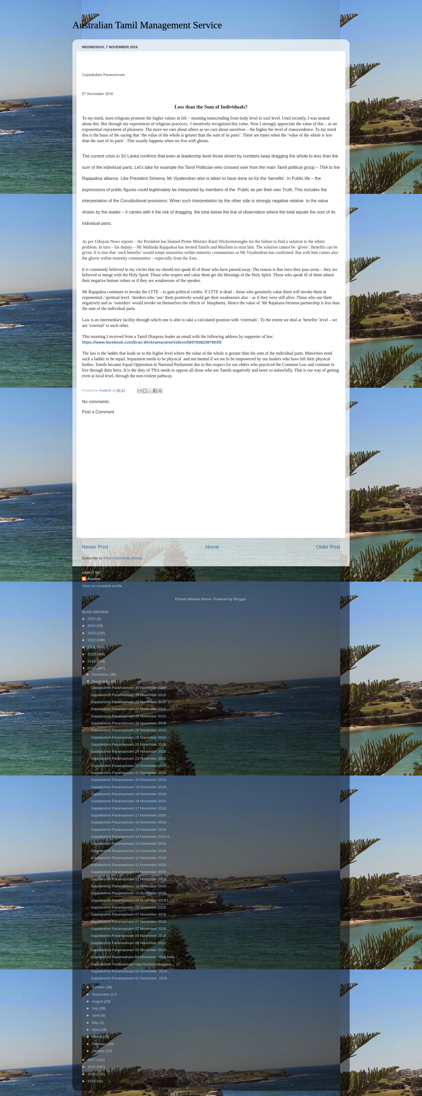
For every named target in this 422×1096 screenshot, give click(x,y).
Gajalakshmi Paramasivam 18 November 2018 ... (130, 801)
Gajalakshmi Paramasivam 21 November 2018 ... (130, 773)
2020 (92, 654)
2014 (92, 1081)
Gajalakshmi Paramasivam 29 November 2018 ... (130, 695)
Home (212, 547)
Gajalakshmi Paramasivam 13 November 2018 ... (130, 844)
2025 (92, 619)
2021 (92, 647)
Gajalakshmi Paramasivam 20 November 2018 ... (130, 780)
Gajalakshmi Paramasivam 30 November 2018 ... (130, 688)
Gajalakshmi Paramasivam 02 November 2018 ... (131, 971)
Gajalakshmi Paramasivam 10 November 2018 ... (130, 886)
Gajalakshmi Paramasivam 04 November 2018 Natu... (134, 957)
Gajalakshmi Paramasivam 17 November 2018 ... (130, 808)
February (99, 1044)
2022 (92, 640)
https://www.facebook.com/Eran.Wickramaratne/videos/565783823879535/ (151, 342)
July (95, 1008)
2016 (92, 1067)
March (97, 1037)
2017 (92, 1060)
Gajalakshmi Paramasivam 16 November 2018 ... (130, 822)
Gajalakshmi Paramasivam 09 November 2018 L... (131, 900)
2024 (92, 626)
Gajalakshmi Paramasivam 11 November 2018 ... (130, 872)
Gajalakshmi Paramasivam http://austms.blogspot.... (133, 964)
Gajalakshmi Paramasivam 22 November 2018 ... (130, 766)
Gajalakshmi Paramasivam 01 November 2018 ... (131, 978)
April (96, 1030)
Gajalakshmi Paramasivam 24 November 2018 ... (130, 751)
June (96, 1015)
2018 (92, 668)
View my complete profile (102, 586)
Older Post (328, 547)
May (96, 1023)
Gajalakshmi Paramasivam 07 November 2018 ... (130, 914)
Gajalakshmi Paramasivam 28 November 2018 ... (130, 702)
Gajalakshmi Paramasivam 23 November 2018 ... (130, 758)
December (101, 674)
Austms (94, 579)
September (101, 994)
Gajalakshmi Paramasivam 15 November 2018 (128, 830)
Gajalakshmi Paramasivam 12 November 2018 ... (130, 858)
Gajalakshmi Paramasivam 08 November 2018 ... (130, 907)
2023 (92, 633)
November (101, 681)
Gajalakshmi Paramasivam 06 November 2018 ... (130, 936)
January (99, 1051)
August (98, 1001)
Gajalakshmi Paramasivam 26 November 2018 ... (130, 716)
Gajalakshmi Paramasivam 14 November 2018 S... (132, 837)
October (99, 987)
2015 (92, 1074)
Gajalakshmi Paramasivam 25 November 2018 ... (130, 737)
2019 (92, 661)
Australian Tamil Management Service (147, 25)
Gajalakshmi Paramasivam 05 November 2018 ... (130, 950)
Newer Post (95, 547)
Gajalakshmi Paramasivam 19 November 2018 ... (130, 787)
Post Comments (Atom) (123, 558)
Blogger (240, 599)
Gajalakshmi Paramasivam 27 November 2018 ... (130, 709)
